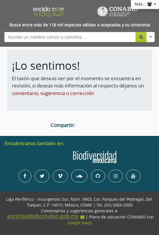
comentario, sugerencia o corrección (53, 93)
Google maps (79, 222)
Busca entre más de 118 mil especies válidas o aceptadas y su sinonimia (79, 25)
